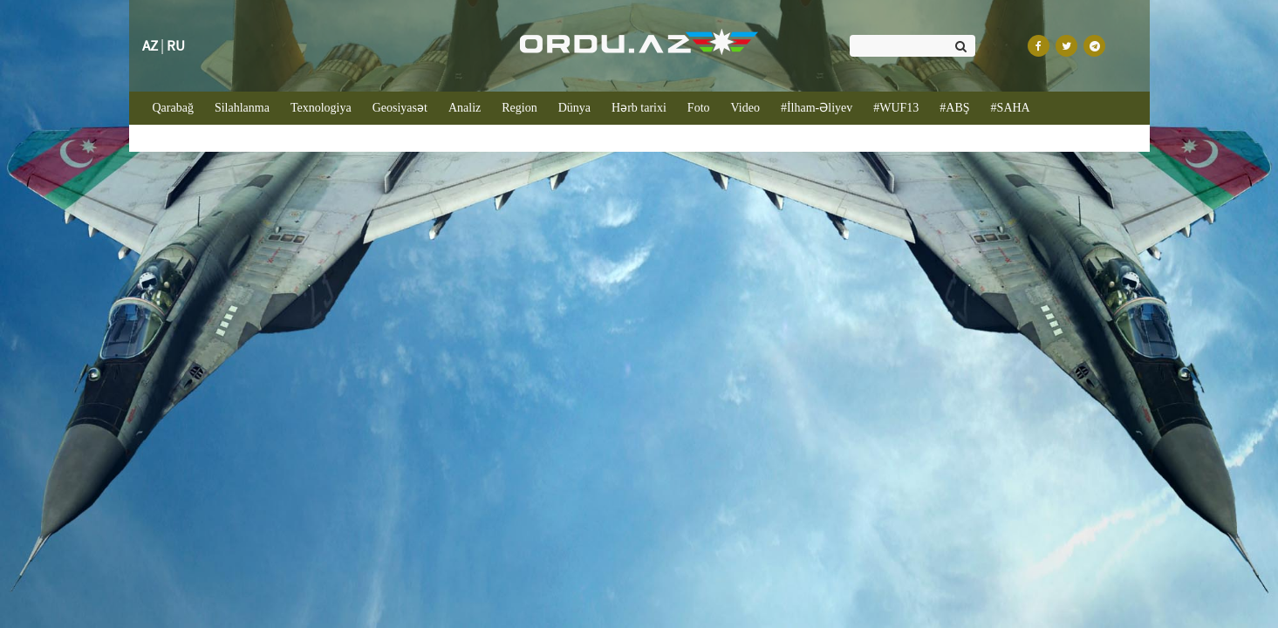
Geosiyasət (399, 107)
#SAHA (1010, 107)
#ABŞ (954, 107)
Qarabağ (178, 106)
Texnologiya (321, 107)
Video (745, 107)
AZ (150, 45)
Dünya (574, 107)
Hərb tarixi (639, 107)
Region (519, 107)
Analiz (464, 107)
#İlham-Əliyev (816, 107)
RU (176, 45)
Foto (698, 107)
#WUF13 (896, 107)
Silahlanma (242, 107)
